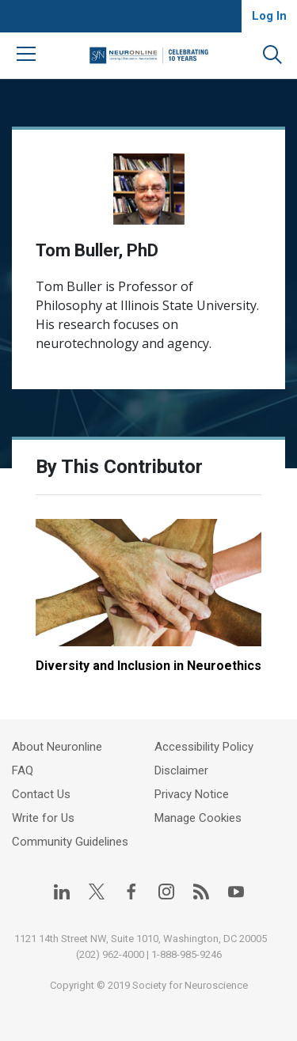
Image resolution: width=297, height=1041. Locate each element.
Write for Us (43, 818)
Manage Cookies (198, 818)
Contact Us (41, 794)
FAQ (22, 770)
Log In (269, 16)
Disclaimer (181, 770)
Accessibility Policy (203, 747)
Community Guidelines (70, 842)
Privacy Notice (191, 794)
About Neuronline (57, 747)
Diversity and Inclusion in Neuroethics (148, 665)
